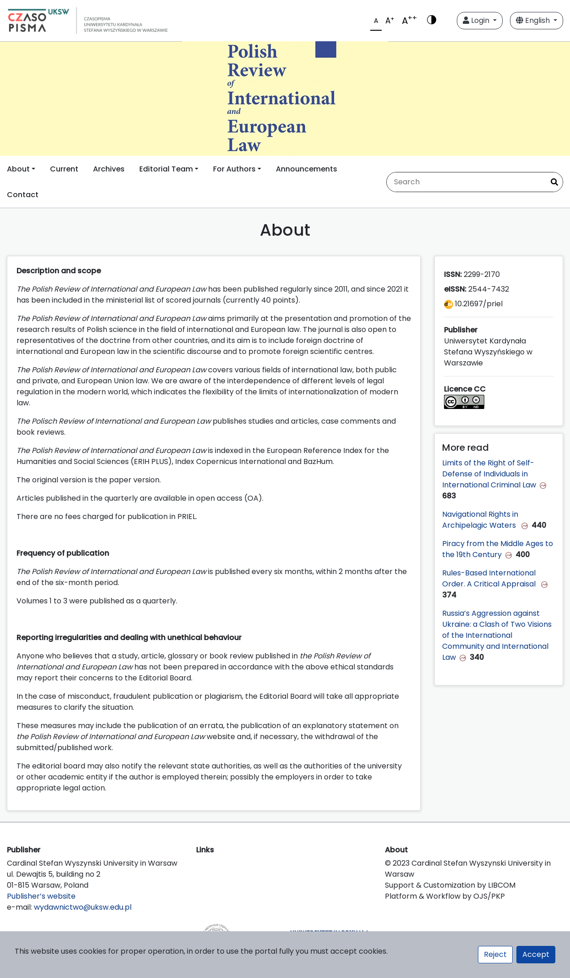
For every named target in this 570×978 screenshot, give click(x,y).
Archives (109, 169)
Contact (22, 194)
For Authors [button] (234, 169)
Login (477, 20)
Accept (535, 954)
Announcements (306, 169)
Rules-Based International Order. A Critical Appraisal (489, 578)
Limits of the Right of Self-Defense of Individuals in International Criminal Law (489, 474)
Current (64, 169)
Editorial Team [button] (166, 169)
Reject (495, 954)
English (534, 20)
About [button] (18, 169)
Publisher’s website (41, 896)
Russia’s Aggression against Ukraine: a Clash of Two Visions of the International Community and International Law (497, 635)
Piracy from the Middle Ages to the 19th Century (497, 549)
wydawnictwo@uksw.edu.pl (83, 907)
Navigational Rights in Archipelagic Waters (480, 519)
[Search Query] (465, 182)
